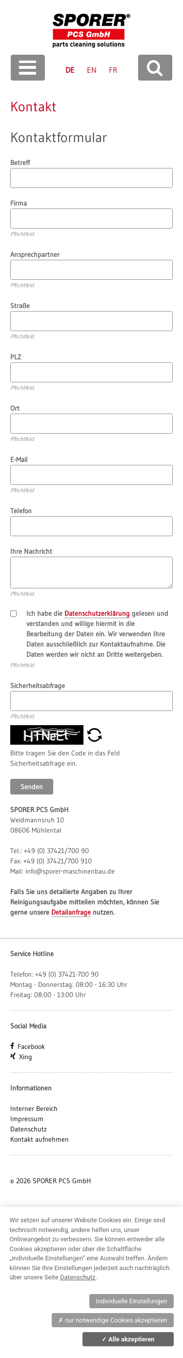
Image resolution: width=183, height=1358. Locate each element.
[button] (94, 734)
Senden (31, 786)
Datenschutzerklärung (97, 613)
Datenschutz (28, 1129)
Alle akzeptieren (128, 1339)
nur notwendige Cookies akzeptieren (112, 1320)
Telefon (21, 510)
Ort (15, 408)
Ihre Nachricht (31, 551)
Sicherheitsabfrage (37, 685)
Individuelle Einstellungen (131, 1301)
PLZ (15, 357)
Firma (18, 203)
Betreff (20, 162)
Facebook (31, 1046)
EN (92, 70)
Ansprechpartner (35, 254)
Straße (20, 305)
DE (70, 70)
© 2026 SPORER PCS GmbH (50, 1180)
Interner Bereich (34, 1108)
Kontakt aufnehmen (39, 1139)
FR (113, 70)
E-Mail (19, 459)
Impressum (26, 1118)
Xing (25, 1056)
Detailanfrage (71, 912)
